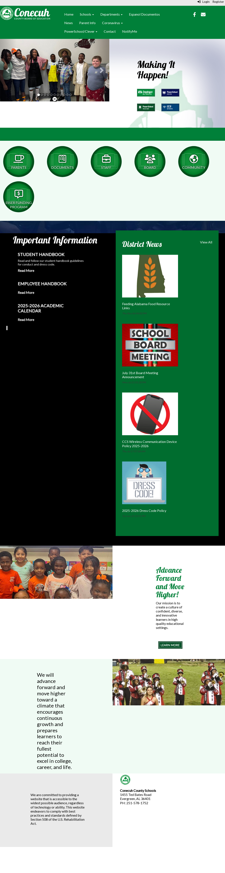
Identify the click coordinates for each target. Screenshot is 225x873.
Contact (110, 31)
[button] (8, 70)
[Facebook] (194, 15)
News (68, 23)
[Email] (203, 15)
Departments (111, 14)
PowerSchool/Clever (80, 31)
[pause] (55, 98)
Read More (26, 270)
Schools (87, 14)
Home (68, 14)
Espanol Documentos (144, 14)
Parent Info (87, 23)
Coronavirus (112, 23)
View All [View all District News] (206, 242)
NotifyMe (129, 31)
